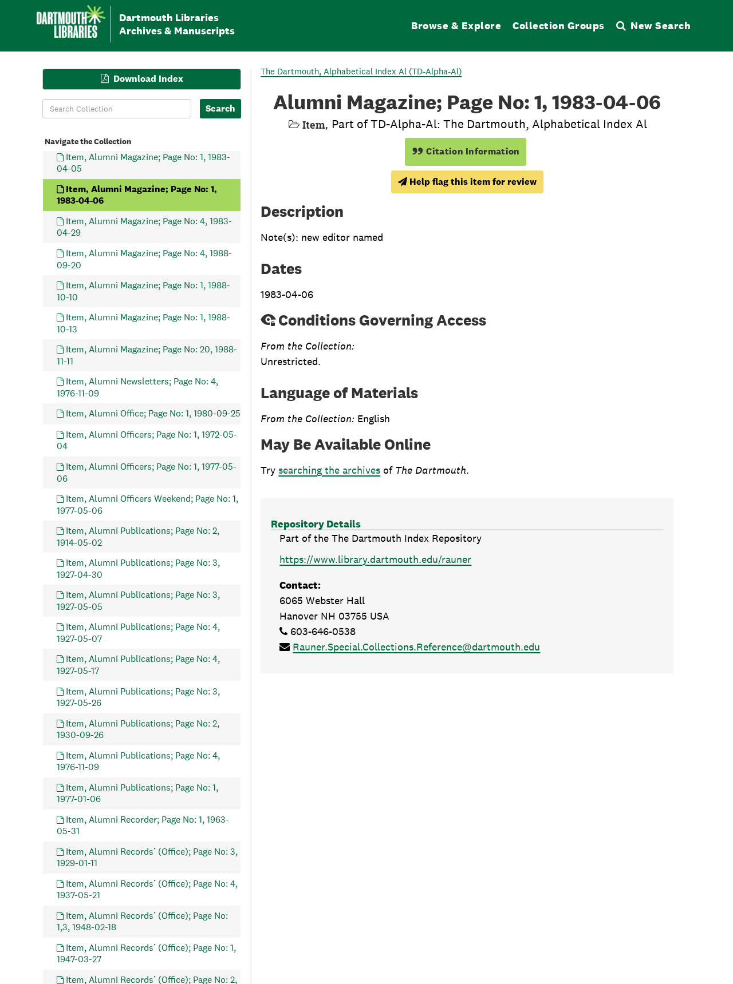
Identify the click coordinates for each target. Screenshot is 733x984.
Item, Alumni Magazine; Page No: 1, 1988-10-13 (143, 323)
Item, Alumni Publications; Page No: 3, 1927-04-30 (138, 568)
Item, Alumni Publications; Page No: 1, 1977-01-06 (137, 792)
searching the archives (329, 470)
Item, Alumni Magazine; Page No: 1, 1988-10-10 (143, 291)
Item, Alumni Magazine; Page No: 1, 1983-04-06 (137, 194)
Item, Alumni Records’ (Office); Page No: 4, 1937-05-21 (147, 888)
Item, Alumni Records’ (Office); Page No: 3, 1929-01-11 (147, 856)
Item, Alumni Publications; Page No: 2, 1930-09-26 (138, 728)
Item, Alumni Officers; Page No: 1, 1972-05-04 (147, 440)
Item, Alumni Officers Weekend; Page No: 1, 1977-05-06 (147, 504)
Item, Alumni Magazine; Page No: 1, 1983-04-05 (143, 162)
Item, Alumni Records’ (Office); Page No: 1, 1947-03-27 (146, 953)
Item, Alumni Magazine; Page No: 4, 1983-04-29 (144, 227)
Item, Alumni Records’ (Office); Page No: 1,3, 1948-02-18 (142, 921)
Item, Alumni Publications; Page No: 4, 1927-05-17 (138, 664)
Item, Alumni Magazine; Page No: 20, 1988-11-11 (147, 355)
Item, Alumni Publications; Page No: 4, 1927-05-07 (138, 632)
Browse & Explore (456, 25)
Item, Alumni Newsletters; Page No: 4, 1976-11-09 (137, 387)
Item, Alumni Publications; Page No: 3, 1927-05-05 (138, 600)
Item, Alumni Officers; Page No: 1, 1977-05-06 (147, 472)
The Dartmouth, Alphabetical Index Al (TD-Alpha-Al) (361, 71)
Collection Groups (559, 25)
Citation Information (466, 151)
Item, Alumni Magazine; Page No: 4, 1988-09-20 (144, 259)
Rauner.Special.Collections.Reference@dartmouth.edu (416, 646)
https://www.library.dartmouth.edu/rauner (375, 559)
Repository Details (316, 523)
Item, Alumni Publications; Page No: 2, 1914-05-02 (138, 536)
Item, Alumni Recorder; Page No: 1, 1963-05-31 (143, 824)
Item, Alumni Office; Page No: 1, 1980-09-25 (153, 413)
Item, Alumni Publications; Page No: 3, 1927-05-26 (138, 696)
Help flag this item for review (467, 182)
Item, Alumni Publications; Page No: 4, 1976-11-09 (138, 760)
